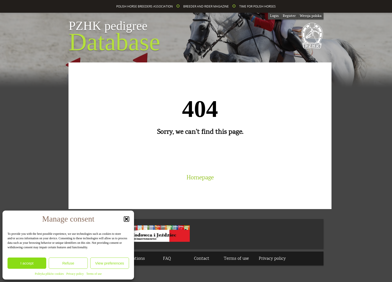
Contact (201, 258)
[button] (126, 219)
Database (114, 37)
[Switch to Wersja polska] (311, 16)
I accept (27, 263)
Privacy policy (75, 274)
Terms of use (94, 274)
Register (289, 16)
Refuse (68, 263)
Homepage (200, 178)
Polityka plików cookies (49, 274)
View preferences (109, 263)
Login (274, 16)
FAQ (167, 258)
